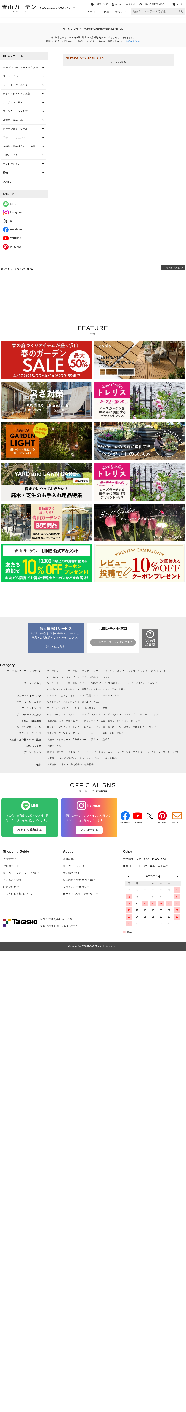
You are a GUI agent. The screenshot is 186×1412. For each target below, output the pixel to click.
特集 (106, 12)
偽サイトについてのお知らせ (80, 893)
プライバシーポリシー (76, 887)
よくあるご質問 (12, 880)
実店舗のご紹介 (72, 873)
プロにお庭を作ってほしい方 (58, 926)
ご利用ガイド (11, 866)
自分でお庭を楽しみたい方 (57, 919)
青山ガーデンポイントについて (21, 873)
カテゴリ (92, 12)
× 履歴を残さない (173, 267)
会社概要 (68, 859)
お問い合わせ (11, 887)
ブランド (120, 12)
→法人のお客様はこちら (17, 893)
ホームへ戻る (118, 62)
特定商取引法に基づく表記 (79, 880)
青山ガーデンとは (73, 866)
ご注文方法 (9, 859)
